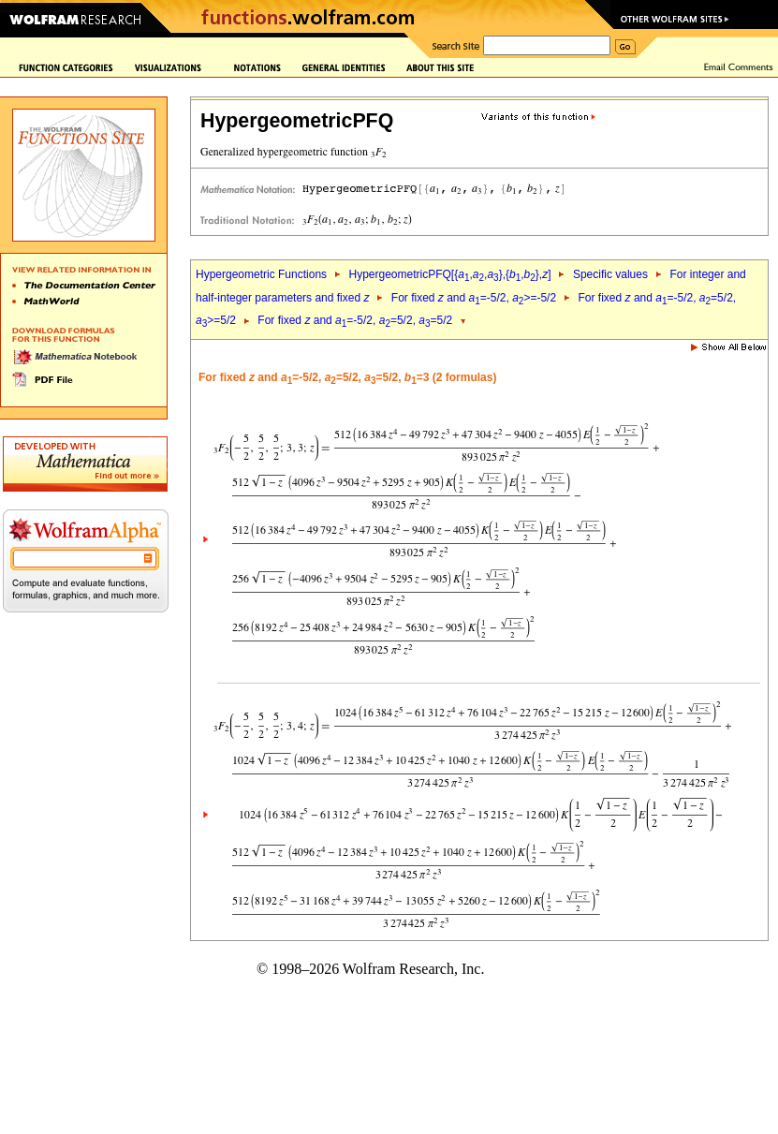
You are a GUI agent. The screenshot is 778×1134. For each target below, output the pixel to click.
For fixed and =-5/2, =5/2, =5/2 (354, 320)
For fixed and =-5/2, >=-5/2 (473, 297)
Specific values (610, 274)
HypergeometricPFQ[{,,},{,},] (449, 274)
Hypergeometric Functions (261, 274)
